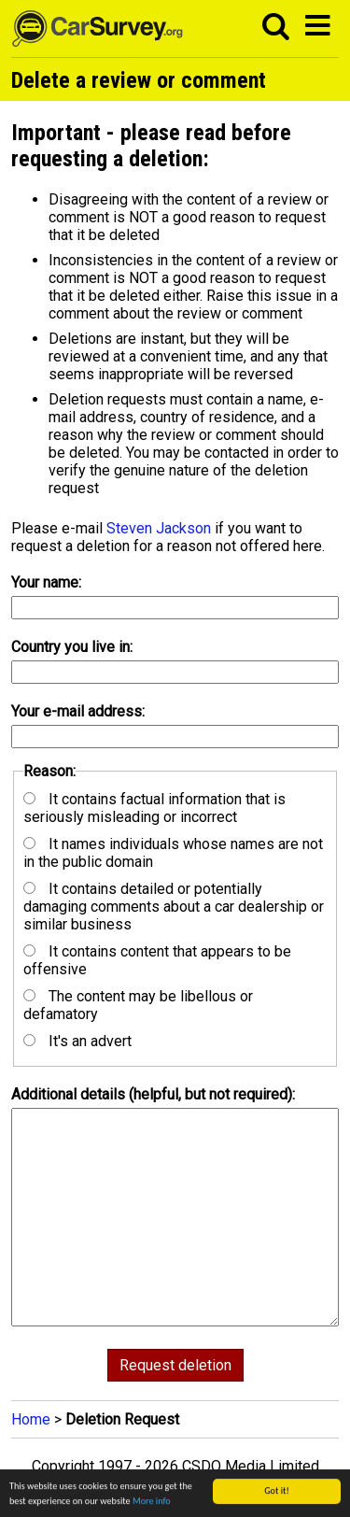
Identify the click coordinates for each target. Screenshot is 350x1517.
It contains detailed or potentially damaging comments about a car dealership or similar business (173, 906)
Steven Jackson (158, 528)
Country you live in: (72, 647)
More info (152, 1503)
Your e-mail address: (78, 711)
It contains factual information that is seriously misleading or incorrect (154, 808)
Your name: (46, 582)
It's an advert (77, 1041)
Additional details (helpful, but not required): (153, 1094)
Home (30, 1419)
